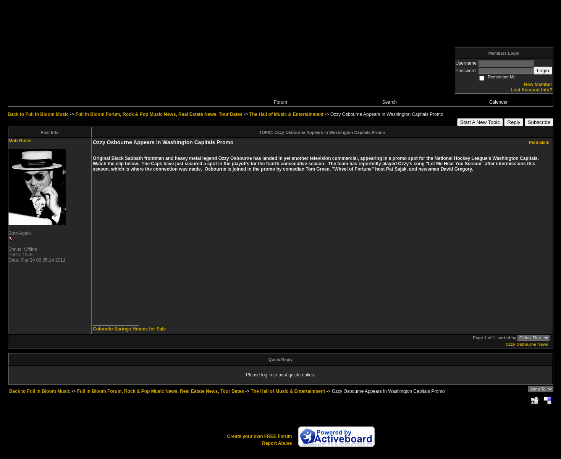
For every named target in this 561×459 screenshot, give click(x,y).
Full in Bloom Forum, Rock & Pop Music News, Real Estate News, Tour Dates (159, 114)
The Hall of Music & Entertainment (286, 114)
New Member (538, 84)
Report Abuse (277, 443)
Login (543, 70)
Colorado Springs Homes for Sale (129, 329)
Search (389, 102)
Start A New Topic (480, 122)
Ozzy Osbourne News (527, 344)
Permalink (539, 142)
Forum (280, 102)
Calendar (498, 102)
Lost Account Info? (531, 90)
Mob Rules (20, 140)
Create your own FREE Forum (259, 436)
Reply (513, 122)
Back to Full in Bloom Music (38, 114)
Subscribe (539, 122)
